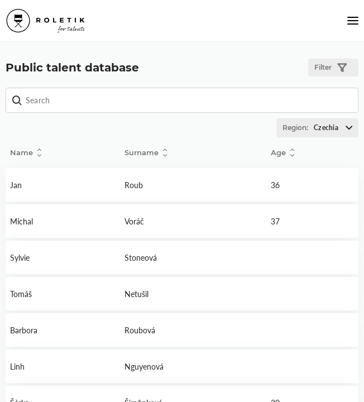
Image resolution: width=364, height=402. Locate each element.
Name (25, 152)
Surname (145, 152)
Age (282, 152)
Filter (330, 68)
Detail (63, 185)
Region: (320, 127)
